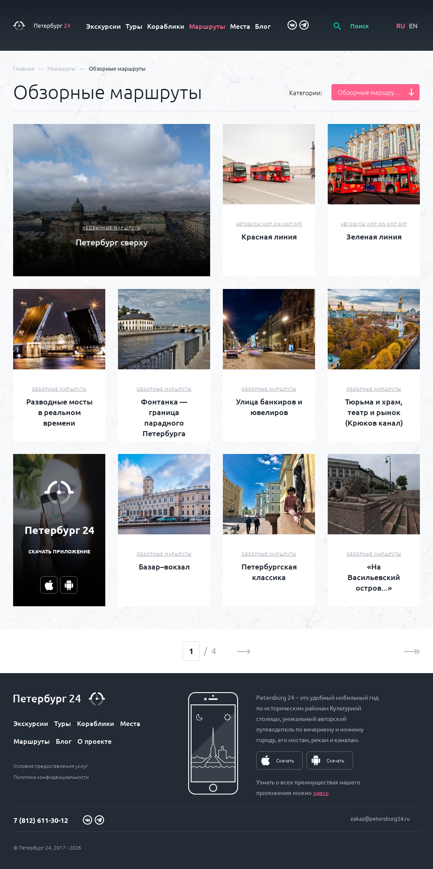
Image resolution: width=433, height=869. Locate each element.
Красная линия (269, 236)
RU (400, 25)
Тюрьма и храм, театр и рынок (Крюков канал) (374, 411)
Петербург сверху (112, 242)
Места (240, 25)
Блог (263, 25)
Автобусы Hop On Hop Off (269, 223)
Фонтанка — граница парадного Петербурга (164, 417)
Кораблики (165, 25)
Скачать (285, 760)
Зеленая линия (374, 236)
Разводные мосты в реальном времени (59, 411)
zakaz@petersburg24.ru (380, 818)
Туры (134, 25)
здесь (321, 792)
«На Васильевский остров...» (374, 576)
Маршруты (207, 25)
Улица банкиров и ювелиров (269, 406)
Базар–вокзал (164, 566)
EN (413, 25)
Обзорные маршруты (59, 388)
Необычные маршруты (111, 227)
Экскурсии (103, 25)
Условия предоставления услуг (51, 765)
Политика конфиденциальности (51, 776)
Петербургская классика (269, 571)
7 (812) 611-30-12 (41, 820)
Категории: (305, 92)
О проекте (94, 740)
